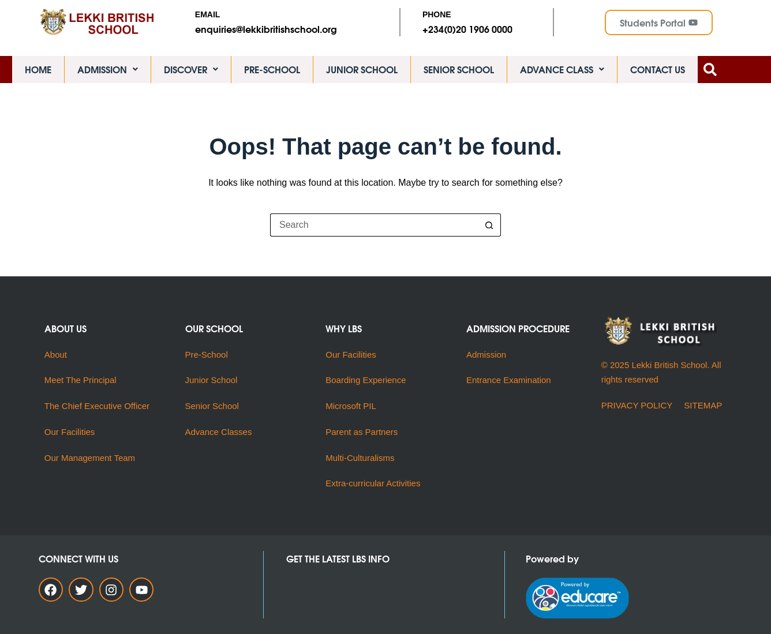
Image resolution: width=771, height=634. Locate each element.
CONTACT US (657, 72)
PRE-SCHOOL (272, 72)
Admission (486, 354)
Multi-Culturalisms (362, 458)
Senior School (212, 406)
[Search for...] (374, 230)
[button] (108, 72)
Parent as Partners (361, 432)
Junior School (211, 380)
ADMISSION (107, 72)
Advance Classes (218, 432)
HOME (38, 72)
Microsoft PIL (350, 406)
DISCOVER (191, 72)
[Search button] (489, 230)
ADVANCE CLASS (562, 72)
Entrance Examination (508, 380)
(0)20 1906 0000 (478, 28)
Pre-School (206, 354)
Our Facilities (69, 432)
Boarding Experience (365, 380)
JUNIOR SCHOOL (362, 72)
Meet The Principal (80, 380)
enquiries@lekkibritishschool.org (266, 28)
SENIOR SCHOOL (459, 72)
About (56, 354)
